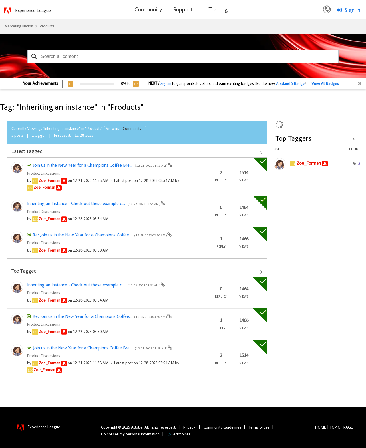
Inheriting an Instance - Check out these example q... (94, 204)
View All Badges (325, 84)
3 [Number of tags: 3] (359, 163)
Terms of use (259, 428)
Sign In (352, 10)
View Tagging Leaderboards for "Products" (317, 139)
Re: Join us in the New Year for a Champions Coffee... (100, 235)
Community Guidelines (222, 428)
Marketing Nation (18, 27)
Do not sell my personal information (130, 435)
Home (320, 428)
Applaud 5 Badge (290, 84)
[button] (33, 56)
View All (137, 152)
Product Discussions (43, 174)
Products (47, 27)
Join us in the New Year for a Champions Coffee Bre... (100, 165)
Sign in (165, 84)
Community (132, 129)
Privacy (189, 428)
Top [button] (333, 428)
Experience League (33, 11)
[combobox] (183, 56)
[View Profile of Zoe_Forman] (49, 181)
